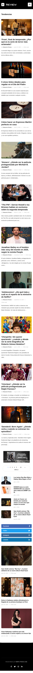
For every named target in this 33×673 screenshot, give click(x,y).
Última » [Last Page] (16, 469)
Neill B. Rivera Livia (21, 661)
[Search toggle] (30, 4)
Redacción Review (7, 47)
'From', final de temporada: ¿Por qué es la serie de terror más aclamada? (16, 41)
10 (20, 467)
